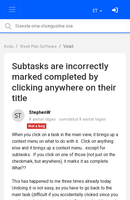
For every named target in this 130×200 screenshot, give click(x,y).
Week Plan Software (38, 46)
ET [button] (96, 10)
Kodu (9, 46)
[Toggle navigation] (12, 9)
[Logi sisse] (115, 10)
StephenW (39, 112)
